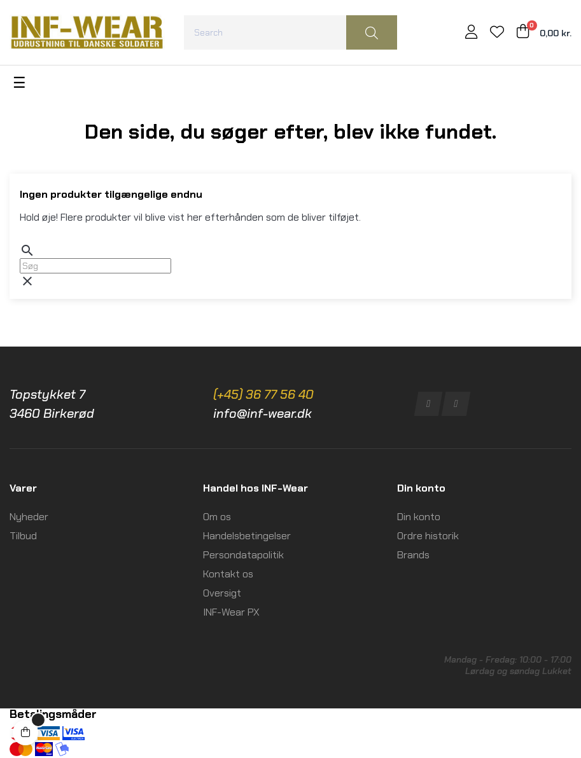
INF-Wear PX (231, 612)
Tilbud (23, 535)
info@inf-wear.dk (262, 413)
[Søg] (95, 265)
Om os (217, 516)
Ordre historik (428, 535)
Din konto (418, 516)
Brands (413, 555)
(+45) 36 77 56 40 (263, 394)
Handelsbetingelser (247, 535)
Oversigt (222, 593)
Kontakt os (228, 574)
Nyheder (29, 516)
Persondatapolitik (243, 555)
